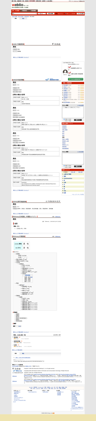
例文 (23, 18)
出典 (43, 221)
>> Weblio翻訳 (80, 105)
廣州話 (21, 285)
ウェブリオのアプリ (32, 391)
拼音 (20, 255)
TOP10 (65, 172)
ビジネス (31, 387)
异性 (19, 49)
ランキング (26, 57)
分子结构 (33, 179)
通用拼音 (24, 269)
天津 (65, 182)
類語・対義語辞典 (75, 393)
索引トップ (15, 57)
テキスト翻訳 (65, 105)
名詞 (19, 166)
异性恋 (65, 87)
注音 (20, 257)
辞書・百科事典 (62, 388)
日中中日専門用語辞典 (19, 201)
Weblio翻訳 (74, 395)
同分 (33, 208)
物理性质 (41, 179)
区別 (19, 89)
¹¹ (36, 307)
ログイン (76, 1)
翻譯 (14, 326)
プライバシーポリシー (18, 397)
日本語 (18, 228)
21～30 (80, 172)
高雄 (29, 309)
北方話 (18, 262)
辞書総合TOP (82, 1)
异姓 (29, 278)
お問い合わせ (45, 391)
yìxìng (19, 51)
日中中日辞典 (20, 16)
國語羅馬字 (25, 268)
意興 (26, 277)
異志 (63, 135)
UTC (58, 221)
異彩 (63, 131)
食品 (52, 388)
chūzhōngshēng (68, 178)
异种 (18, 208)
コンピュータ (41, 387)
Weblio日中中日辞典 (28, 375)
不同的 (26, 103)
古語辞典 (73, 405)
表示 (20, 326)
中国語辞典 (26, 16)
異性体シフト (65, 144)
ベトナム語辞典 (75, 404)
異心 (63, 133)
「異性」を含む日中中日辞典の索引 (22, 357)
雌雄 (38, 124)
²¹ (33, 303)
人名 (55, 388)
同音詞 (24, 273)
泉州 (29, 304)
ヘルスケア (38, 388)
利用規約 (16, 395)
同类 (23, 129)
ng (27, 260)
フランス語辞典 (75, 400)
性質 (28, 99)
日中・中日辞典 (15, 10)
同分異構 (65, 85)
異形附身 (64, 127)
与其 (23, 103)
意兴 (29, 277)
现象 (37, 208)
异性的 (23, 208)
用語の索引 (20, 57)
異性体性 (64, 146)
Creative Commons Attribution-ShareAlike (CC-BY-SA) (44, 374)
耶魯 (23, 286)
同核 (44, 208)
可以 (65, 190)
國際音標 (24, 271)
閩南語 (18, 260)
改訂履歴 (71, 375)
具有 (27, 179)
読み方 (14, 206)
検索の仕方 (16, 393)
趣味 (42, 388)
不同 (38, 129)
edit (31, 277)
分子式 (29, 175)
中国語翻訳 (33, 10)
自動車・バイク (50, 387)
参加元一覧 (28, 366)
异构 (18, 164)
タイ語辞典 (74, 402)
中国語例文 (24, 10)
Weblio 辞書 (14, 16)
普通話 (18, 253)
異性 (26, 279)
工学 (57, 387)
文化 (31, 388)
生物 (26, 124)
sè (26, 260)
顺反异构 (65, 95)
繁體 (17, 243)
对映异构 (65, 88)
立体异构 (65, 92)
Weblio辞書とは (17, 391)
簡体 (15, 226)
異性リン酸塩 (65, 139)
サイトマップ (16, 398)
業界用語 (35, 387)
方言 (57, 388)
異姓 (26, 278)
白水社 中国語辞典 (18, 44)
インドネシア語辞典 (76, 401)
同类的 (24, 154)
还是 (65, 192)
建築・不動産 (61, 387)
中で (29, 124)
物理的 (40, 175)
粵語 (17, 259)
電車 (45, 387)
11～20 (73, 172)
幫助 (29, 271)
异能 (29, 208)
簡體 (16, 247)
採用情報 (59, 394)
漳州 (29, 306)
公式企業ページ (60, 391)
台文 (26, 301)
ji (23, 259)
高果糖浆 (65, 97)
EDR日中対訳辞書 (18, 80)
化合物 (23, 175)
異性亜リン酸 (65, 141)
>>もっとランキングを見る (78, 194)
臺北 (29, 307)
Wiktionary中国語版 (19, 236)
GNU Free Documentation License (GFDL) (67, 374)
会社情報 (59, 393)
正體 (15, 243)
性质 (29, 103)
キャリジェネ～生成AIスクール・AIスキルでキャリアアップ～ (77, 408)
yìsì (29, 270)
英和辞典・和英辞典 (76, 394)
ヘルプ (15, 394)
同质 (27, 208)
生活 (34, 388)
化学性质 (46, 179)
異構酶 (65, 90)
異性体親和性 (65, 148)
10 (55, 221)
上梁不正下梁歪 (67, 174)
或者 (31, 129)
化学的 (43, 175)
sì (26, 299)
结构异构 (65, 94)
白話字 (22, 260)
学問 (66, 387)
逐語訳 (20, 91)
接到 (65, 176)
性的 (38, 154)
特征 (40, 154)
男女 (31, 124)
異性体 (63, 142)
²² (29, 294)
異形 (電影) (65, 129)
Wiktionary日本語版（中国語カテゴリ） (25, 216)
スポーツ (46, 388)
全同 (20, 117)
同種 (23, 124)
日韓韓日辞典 (74, 398)
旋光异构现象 (66, 102)
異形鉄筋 (64, 126)
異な (43, 124)
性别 (36, 129)
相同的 (29, 179)
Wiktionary (57, 216)
